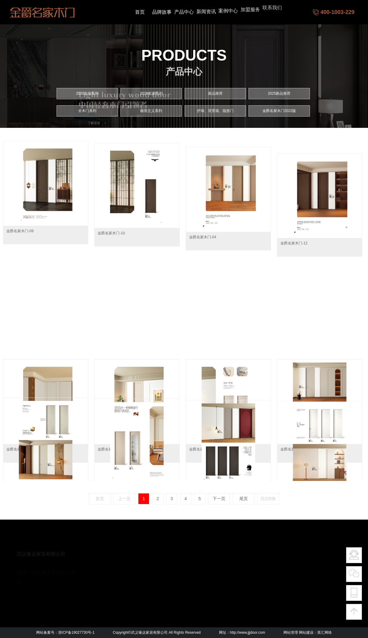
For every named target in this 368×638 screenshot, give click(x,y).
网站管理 (290, 632)
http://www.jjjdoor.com (247, 632)
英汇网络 (324, 632)
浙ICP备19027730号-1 (76, 632)
